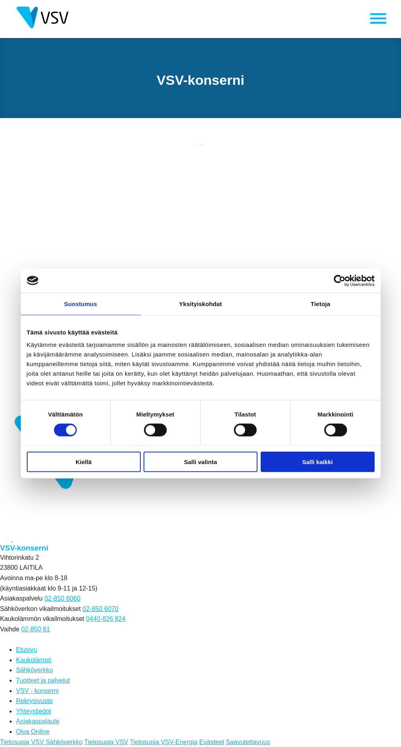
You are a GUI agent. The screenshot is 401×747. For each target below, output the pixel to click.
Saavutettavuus (248, 742)
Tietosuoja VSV (106, 742)
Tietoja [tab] (320, 303)
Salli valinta (200, 462)
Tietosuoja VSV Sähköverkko (41, 742)
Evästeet (211, 742)
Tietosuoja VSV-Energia (164, 742)
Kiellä (84, 462)
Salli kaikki (317, 462)
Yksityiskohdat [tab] (200, 303)
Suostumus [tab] (80, 303)
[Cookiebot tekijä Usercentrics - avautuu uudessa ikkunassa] (340, 280)
